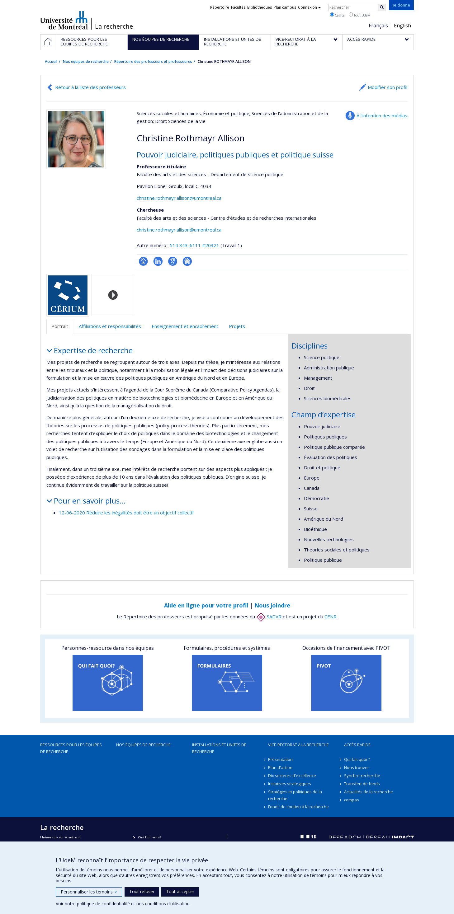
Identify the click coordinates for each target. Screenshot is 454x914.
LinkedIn (158, 261)
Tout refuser (141, 891)
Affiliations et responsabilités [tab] (110, 326)
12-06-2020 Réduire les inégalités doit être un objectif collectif (126, 512)
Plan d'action (280, 767)
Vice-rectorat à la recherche (298, 745)
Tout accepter (180, 891)
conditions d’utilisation (167, 904)
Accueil (51, 61)
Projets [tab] (237, 326)
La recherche (114, 26)
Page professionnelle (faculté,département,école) (143, 261)
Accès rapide (357, 745)
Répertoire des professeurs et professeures (153, 61)
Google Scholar (172, 261)
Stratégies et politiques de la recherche (295, 795)
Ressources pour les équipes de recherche (71, 748)
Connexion (309, 7)
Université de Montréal (64, 20)
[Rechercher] (381, 7)
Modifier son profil (387, 87)
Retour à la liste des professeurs (90, 87)
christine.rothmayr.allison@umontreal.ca (179, 198)
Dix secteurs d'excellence (292, 775)
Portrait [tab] (59, 326)
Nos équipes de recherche (86, 61)
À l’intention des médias (382, 115)
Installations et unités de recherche (219, 748)
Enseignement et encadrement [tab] (185, 326)
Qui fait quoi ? (357, 759)
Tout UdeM (360, 14)
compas (351, 800)
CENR (330, 616)
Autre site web (187, 261)
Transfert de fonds (362, 783)
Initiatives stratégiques (289, 783)
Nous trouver (356, 767)
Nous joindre (272, 605)
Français (378, 25)
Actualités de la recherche (368, 791)
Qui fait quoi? (149, 837)
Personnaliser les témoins (89, 892)
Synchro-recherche (362, 775)
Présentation (280, 759)
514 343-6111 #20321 (194, 245)
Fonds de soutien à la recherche (298, 806)
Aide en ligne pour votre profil (206, 605)
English (402, 25)
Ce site (337, 14)
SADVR (268, 616)
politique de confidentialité (103, 904)
